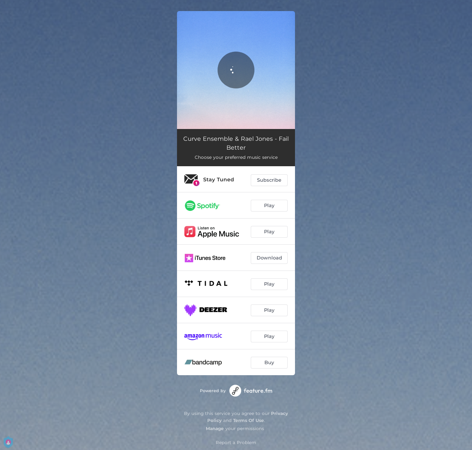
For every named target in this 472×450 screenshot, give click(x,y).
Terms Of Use (248, 420)
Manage (215, 428)
